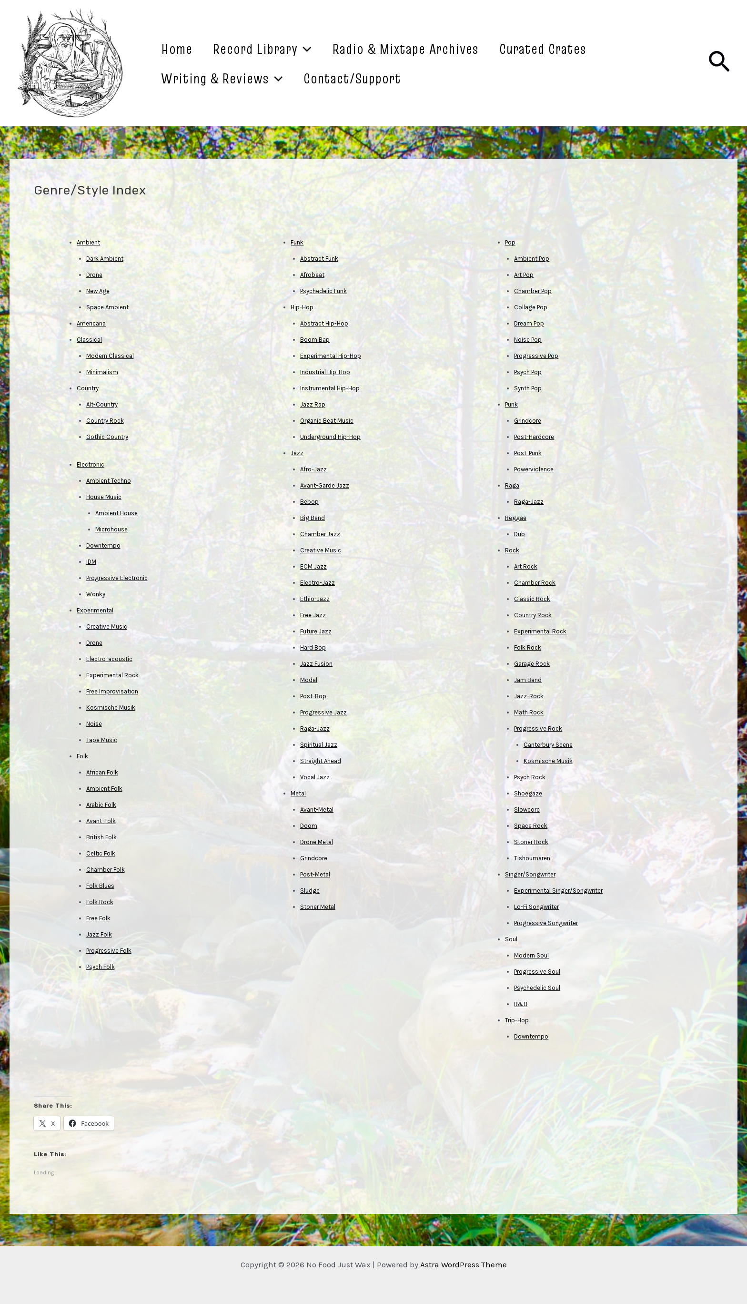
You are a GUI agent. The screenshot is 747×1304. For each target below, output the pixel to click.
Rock (512, 550)
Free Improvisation (112, 691)
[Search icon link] (719, 63)
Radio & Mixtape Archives (427, 48)
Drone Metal (316, 842)
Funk (297, 242)
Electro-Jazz (317, 582)
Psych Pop (528, 372)
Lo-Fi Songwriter (536, 906)
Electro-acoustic (109, 658)
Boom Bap (315, 339)
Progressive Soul (537, 971)
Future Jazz (316, 631)
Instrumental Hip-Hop (330, 388)
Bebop (309, 501)
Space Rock (530, 825)
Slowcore (527, 809)
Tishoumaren (532, 858)
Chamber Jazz (320, 534)
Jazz (297, 453)
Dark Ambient (104, 258)
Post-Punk (528, 453)
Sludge (310, 890)
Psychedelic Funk (323, 291)
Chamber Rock (534, 582)
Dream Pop (529, 323)
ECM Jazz (313, 566)
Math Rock (529, 712)
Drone (94, 274)
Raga (512, 485)
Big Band (312, 517)
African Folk (102, 772)
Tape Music (101, 740)
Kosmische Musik (110, 707)
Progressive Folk (108, 950)
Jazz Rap (312, 404)
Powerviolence (534, 469)
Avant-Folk (101, 821)
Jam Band (528, 679)
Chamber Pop (533, 291)
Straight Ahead (320, 760)
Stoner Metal (317, 906)
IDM (91, 561)
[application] (318, 48)
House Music (103, 496)
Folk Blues (100, 885)
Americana (91, 323)
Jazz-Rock (529, 696)
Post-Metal (315, 874)
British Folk (101, 837)
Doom (308, 825)
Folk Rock (99, 902)
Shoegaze (528, 793)
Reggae (515, 517)
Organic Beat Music (326, 420)
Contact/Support (365, 78)
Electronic (90, 464)
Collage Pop (530, 307)
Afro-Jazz (313, 469)
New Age (98, 291)
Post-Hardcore (534, 436)
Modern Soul (531, 955)
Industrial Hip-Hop (325, 372)
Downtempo (103, 545)
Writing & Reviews (226, 78)
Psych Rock (529, 777)
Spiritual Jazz (318, 744)
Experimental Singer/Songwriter (558, 890)
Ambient (88, 242)
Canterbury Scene (548, 744)
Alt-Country (102, 404)
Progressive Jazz (323, 712)
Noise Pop (528, 339)
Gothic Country (107, 436)
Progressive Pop (536, 355)
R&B (520, 1004)
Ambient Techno (108, 480)
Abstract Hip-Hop (324, 323)
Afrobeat (312, 274)
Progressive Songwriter (546, 923)
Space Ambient (107, 307)
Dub (519, 534)
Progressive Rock (538, 728)
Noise (94, 723)
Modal (308, 679)
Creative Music (106, 626)
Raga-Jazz (315, 728)
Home (181, 48)
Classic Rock (532, 598)
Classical (89, 339)
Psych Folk (100, 966)
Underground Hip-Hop (330, 436)
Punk (511, 404)
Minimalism (102, 372)
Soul (511, 939)
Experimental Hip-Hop (330, 355)
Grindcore (313, 858)
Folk (82, 756)
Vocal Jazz (315, 777)
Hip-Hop (302, 307)
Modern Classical (110, 355)
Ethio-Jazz (315, 598)
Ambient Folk (104, 788)
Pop (510, 242)
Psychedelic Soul (537, 987)
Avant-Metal (316, 809)
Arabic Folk (101, 804)
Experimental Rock (112, 675)
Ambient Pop (531, 258)
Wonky (95, 594)
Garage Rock (532, 663)
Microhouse (111, 529)
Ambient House (116, 513)
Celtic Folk (100, 853)
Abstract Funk (319, 258)
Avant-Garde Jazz (324, 485)
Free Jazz (313, 615)
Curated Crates (573, 48)
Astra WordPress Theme (463, 1264)
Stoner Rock (531, 842)
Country (88, 388)
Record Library (275, 48)
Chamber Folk (105, 869)
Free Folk (98, 918)
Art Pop (524, 274)
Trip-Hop (517, 1020)
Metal (298, 793)
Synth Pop (528, 388)
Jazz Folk (99, 934)
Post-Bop (313, 696)
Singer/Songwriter (530, 874)
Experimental (95, 610)
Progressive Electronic (117, 577)
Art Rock (525, 566)
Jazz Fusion (316, 663)
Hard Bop (313, 647)
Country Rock (105, 420)
